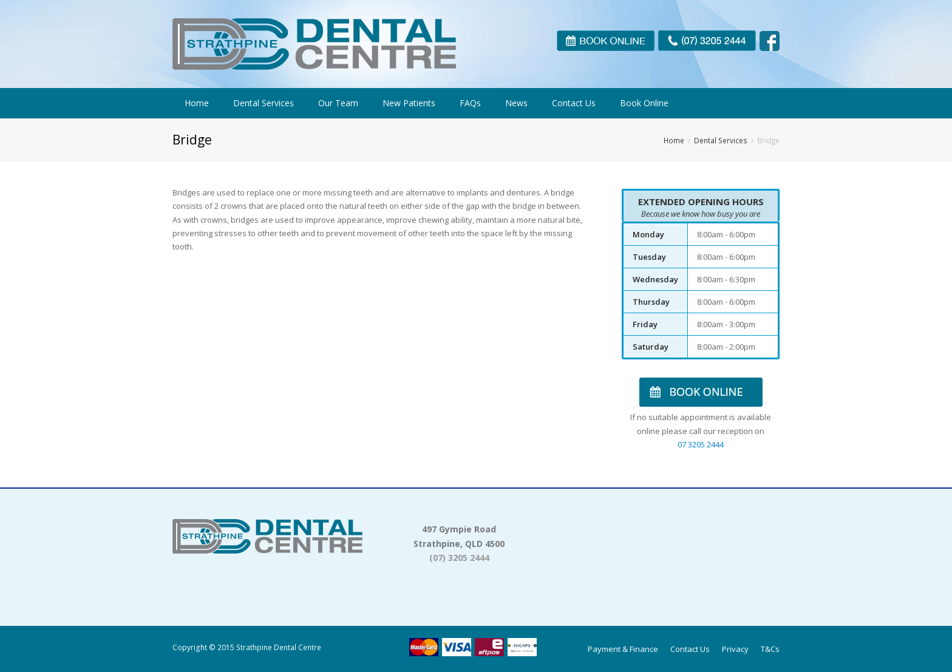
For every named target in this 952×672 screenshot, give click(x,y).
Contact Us (690, 648)
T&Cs (770, 648)
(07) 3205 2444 (459, 557)
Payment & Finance (623, 648)
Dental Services (720, 140)
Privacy (735, 648)
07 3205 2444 (701, 444)
